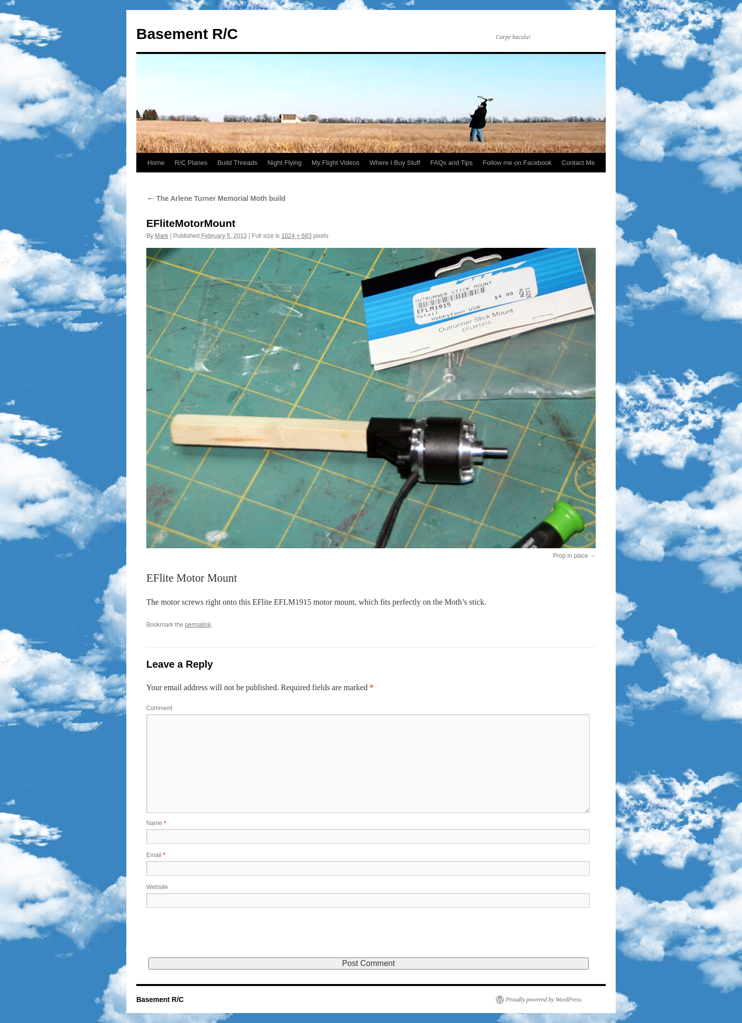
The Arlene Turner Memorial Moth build (216, 198)
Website (157, 887)
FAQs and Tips (451, 162)
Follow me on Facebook (517, 162)
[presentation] (222, 938)
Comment (159, 708)
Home (156, 162)
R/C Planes (191, 162)
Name (156, 823)
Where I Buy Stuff (395, 162)
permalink (198, 624)
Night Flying (284, 162)
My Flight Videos (336, 162)
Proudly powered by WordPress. (544, 999)
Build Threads (237, 162)
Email (155, 855)
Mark (161, 235)
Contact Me (578, 162)
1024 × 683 (296, 235)
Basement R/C (187, 33)
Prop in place (570, 555)
